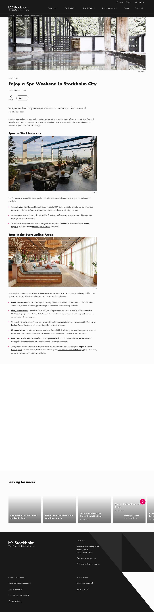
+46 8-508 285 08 (88, 558)
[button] (143, 501)
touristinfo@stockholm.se (90, 564)
